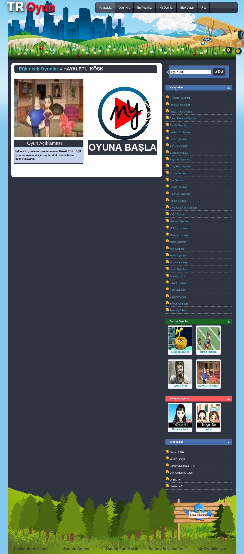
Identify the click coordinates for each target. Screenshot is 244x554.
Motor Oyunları (178, 255)
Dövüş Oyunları (179, 187)
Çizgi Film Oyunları (180, 166)
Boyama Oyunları (180, 159)
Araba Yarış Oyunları (181, 111)
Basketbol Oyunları (180, 132)
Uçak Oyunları (178, 296)
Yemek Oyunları (179, 303)
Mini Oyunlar (177, 248)
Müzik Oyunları (178, 262)
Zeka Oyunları (178, 310)
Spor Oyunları (178, 290)
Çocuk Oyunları (179, 173)
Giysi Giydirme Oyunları (183, 207)
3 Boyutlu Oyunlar (180, 97)
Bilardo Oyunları (179, 152)
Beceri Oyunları (179, 139)
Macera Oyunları (179, 221)
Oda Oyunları (177, 276)
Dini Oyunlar (177, 180)
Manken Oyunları (179, 235)
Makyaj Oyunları (179, 228)
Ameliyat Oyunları (180, 104)
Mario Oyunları (178, 241)
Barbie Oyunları (179, 125)
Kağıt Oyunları (178, 214)
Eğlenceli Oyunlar (38, 68)
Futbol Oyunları (178, 200)
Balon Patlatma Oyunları (184, 118)
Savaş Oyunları (178, 283)
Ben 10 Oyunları (179, 145)
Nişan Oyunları (178, 269)
